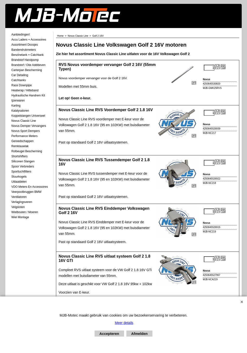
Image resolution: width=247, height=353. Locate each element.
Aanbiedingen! (20, 34)
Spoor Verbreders (22, 166)
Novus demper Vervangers (28, 126)
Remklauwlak (19, 146)
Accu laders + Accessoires (28, 39)
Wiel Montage (20, 217)
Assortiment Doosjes (24, 44)
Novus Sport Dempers (25, 131)
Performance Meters (24, 136)
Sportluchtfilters (21, 171)
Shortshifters (19, 156)
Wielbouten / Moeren (24, 212)
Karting (16, 105)
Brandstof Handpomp (25, 60)
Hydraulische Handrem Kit (28, 95)
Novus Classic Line (23, 120)
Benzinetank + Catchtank (27, 55)
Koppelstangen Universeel (28, 115)
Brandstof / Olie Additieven (28, 65)
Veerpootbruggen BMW (26, 192)
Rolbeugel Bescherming (26, 151)
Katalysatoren (20, 110)
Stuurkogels (19, 176)
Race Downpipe (21, 85)
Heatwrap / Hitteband (25, 90)
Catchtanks (18, 80)
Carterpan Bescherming (26, 70)
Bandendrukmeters (23, 49)
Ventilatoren (19, 197)
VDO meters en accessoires (29, 186)
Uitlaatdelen (19, 181)
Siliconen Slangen (22, 161)
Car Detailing (19, 75)
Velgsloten (18, 207)
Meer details (124, 323)
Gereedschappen (22, 141)
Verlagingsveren (21, 202)
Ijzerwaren (18, 100)
